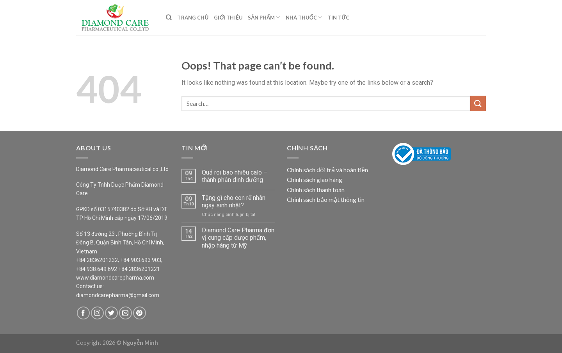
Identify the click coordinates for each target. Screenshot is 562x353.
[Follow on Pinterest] (139, 313)
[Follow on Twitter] (111, 313)
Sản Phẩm (264, 17)
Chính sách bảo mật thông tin (326, 199)
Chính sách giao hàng (314, 179)
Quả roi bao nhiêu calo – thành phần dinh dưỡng (234, 176)
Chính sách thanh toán (316, 189)
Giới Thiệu (228, 17)
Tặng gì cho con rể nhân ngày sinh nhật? (233, 201)
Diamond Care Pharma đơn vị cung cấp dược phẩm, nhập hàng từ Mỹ (238, 237)
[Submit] (478, 103)
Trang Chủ (192, 17)
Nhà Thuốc (304, 17)
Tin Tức (339, 17)
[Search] (169, 17)
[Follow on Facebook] (83, 313)
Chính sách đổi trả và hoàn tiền (327, 169)
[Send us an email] (125, 313)
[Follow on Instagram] (97, 313)
